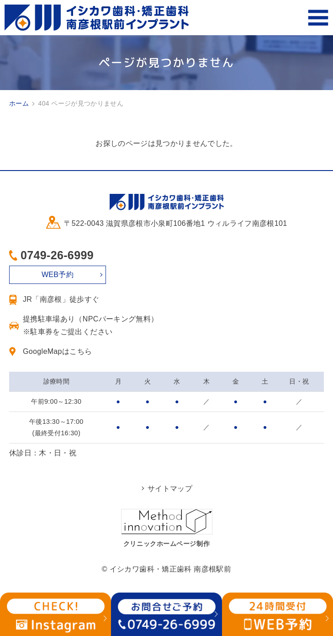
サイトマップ (170, 488)
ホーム (19, 103)
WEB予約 (58, 274)
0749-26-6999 (57, 255)
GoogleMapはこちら (57, 351)
